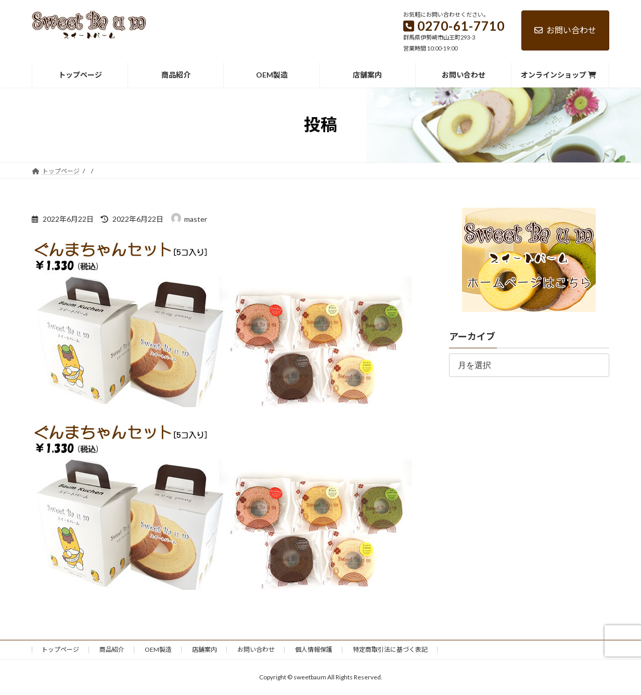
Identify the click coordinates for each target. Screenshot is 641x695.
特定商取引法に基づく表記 (390, 649)
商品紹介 (111, 649)
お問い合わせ (565, 30)
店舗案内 (204, 649)
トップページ (60, 649)
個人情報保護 (313, 649)
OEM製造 (158, 649)
